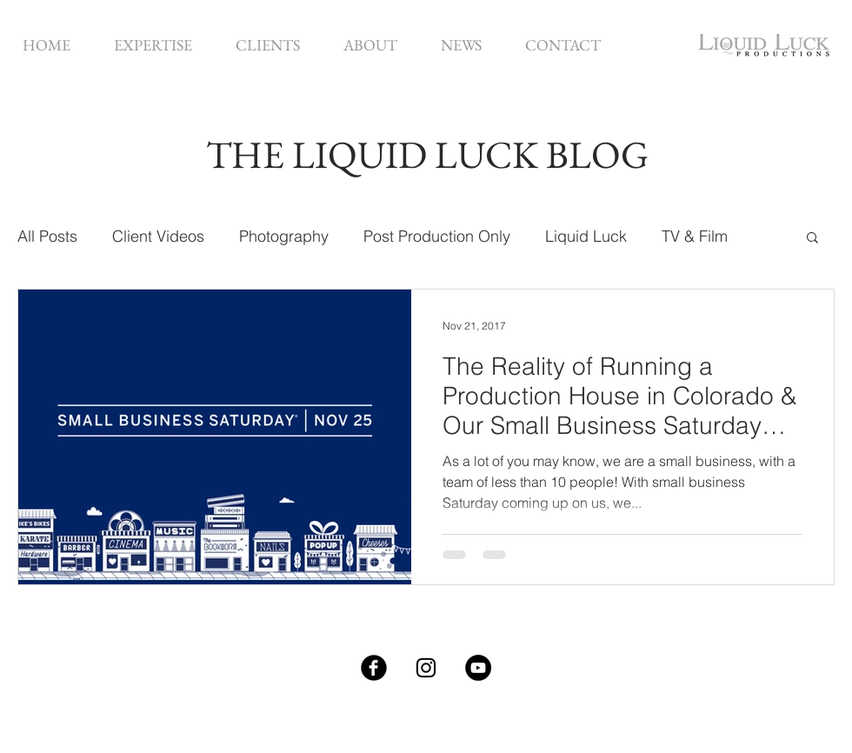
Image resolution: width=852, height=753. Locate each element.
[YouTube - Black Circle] (478, 668)
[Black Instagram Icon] (426, 668)
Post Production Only (436, 236)
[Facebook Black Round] (374, 668)
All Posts (47, 236)
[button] (153, 45)
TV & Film (695, 236)
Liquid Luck (586, 236)
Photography (284, 236)
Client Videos (158, 236)
